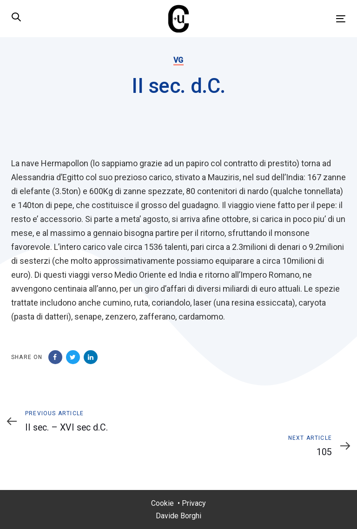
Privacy (194, 503)
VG (178, 60)
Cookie (162, 503)
